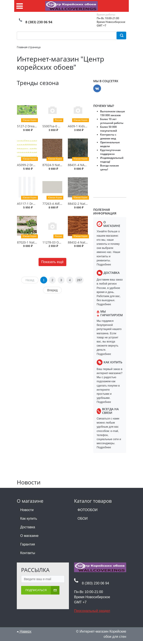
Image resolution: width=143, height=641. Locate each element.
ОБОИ (83, 518)
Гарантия (27, 544)
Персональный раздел (92, 611)
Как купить (28, 518)
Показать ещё (52, 262)
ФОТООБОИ (88, 510)
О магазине (29, 536)
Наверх (24, 631)
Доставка (27, 527)
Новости (27, 510)
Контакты (27, 553)
